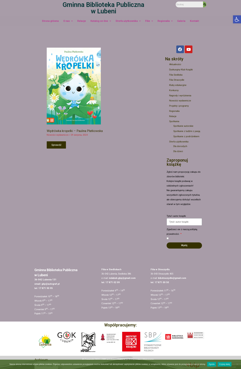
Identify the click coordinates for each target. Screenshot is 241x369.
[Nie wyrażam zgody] (237, 364)
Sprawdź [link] (56, 144)
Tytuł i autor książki (176, 216)
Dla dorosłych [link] (180, 146)
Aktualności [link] (175, 64)
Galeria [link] (181, 21)
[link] (237, 19)
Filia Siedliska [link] (175, 74)
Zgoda (212, 364)
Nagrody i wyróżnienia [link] (180, 95)
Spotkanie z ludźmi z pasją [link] (186, 131)
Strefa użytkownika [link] (128, 21)
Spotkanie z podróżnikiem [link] (186, 136)
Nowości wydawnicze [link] (58, 134)
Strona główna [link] (50, 21)
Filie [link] (149, 21)
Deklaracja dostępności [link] (129, 359)
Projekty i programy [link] (179, 105)
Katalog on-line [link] (101, 21)
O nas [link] (68, 21)
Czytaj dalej (224, 364)
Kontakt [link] (194, 21)
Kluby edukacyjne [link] (177, 85)
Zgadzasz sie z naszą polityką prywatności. (182, 231)
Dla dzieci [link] (178, 151)
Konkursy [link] (174, 90)
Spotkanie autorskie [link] (183, 126)
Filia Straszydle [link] (176, 80)
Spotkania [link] (174, 121)
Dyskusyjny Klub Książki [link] (181, 69)
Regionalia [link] (165, 21)
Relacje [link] (81, 21)
